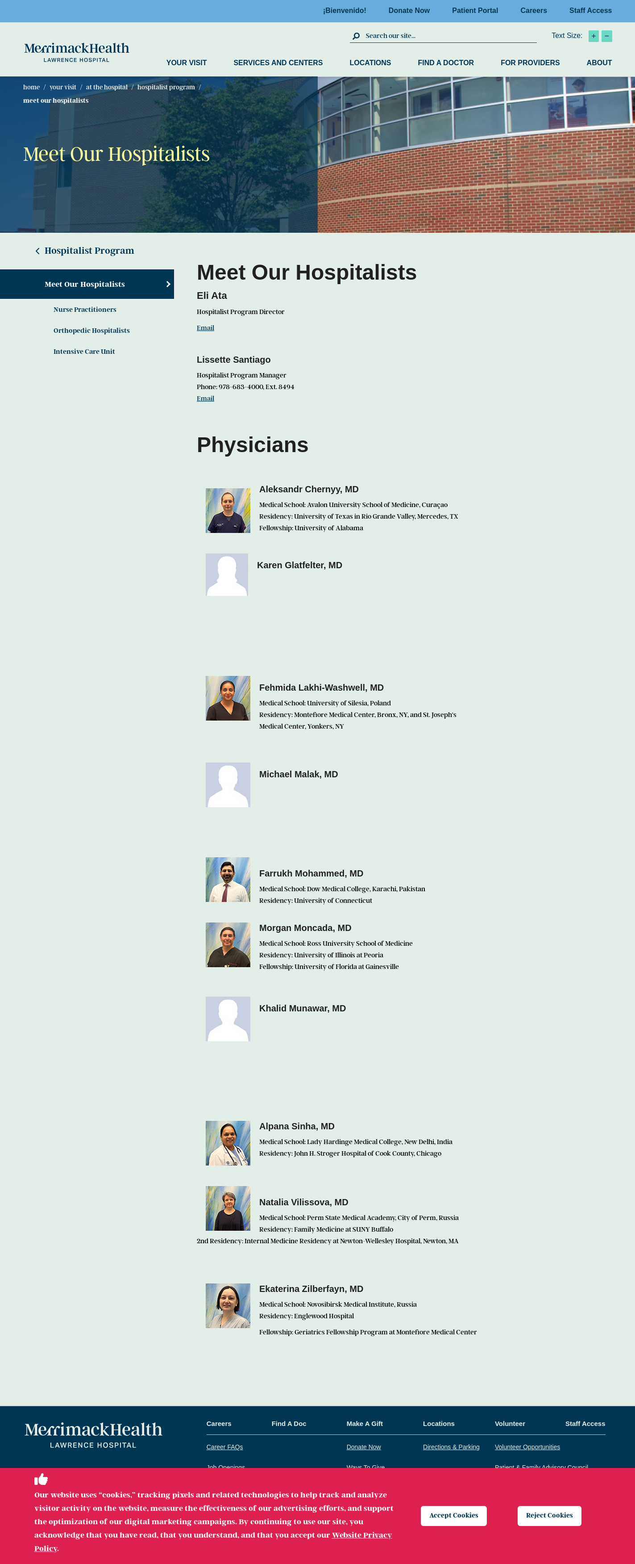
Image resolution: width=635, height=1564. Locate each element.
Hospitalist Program (166, 87)
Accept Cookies (455, 1516)
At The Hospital (107, 87)
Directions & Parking (451, 1447)
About (599, 63)
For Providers (530, 63)
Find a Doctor (446, 63)
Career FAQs (225, 1447)
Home (31, 87)
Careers (536, 10)
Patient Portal (477, 10)
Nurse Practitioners (85, 310)
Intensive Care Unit (84, 352)
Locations (370, 63)
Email (205, 328)
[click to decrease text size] (607, 36)
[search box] (450, 35)
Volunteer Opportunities (527, 1447)
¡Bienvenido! (347, 10)
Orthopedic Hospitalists (92, 331)
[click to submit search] (357, 35)
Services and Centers (278, 63)
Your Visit (186, 63)
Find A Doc (289, 1423)
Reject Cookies (551, 1516)
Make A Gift (365, 1423)
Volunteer (510, 1423)
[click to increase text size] (594, 36)
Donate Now (412, 10)
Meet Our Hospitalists (85, 284)
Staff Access (590, 10)
